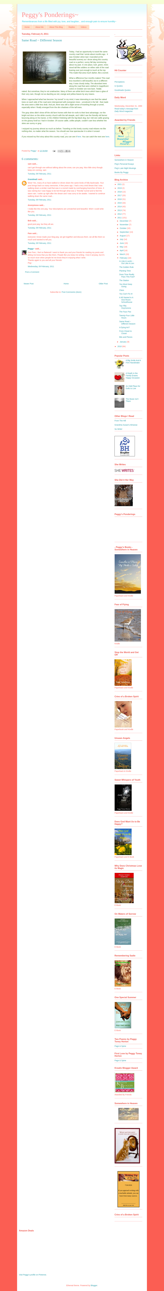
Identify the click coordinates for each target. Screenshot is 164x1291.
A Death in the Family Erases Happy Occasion (133, 375)
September (124, 232)
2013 (120, 210)
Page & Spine (120, 1046)
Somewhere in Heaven (124, 160)
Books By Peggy (121, 172)
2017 (120, 195)
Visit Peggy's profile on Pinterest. (33, 1275)
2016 (120, 199)
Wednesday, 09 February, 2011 (41, 266)
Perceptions (120, 82)
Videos (84, 27)
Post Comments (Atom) (71, 292)
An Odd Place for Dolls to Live (133, 387)
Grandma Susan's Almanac (126, 425)
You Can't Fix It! (126, 294)
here (79, 137)
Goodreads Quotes (123, 90)
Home (27, 27)
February (124, 258)
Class (121, 290)
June (122, 243)
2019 (120, 188)
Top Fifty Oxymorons (125, 307)
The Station (124, 280)
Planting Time (125, 271)
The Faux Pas (125, 312)
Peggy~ (31, 249)
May (122, 247)
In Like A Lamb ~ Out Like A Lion (126, 262)
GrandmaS (32, 179)
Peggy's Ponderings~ (50, 14)
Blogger (94, 1285)
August (123, 236)
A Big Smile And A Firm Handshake (133, 361)
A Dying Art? (124, 327)
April (122, 250)
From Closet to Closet (125, 332)
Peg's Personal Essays (124, 164)
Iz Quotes (119, 86)
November (124, 224)
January (123, 342)
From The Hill (120, 421)
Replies (72, 27)
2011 (120, 218)
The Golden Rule (126, 267)
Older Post (103, 284)
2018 (120, 192)
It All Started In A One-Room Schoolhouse (126, 299)
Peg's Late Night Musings (125, 168)
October (123, 228)
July (122, 239)
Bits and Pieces (125, 337)
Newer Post (28, 284)
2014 (120, 206)
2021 (120, 184)
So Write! (118, 429)
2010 (120, 346)
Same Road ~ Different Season (127, 322)
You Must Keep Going (125, 285)
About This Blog (56, 27)
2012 (120, 214)
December (124, 221)
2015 (120, 203)
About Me (39, 27)
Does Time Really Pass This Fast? (127, 275)
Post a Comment (32, 272)
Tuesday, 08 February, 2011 (39, 174)
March (123, 254)
